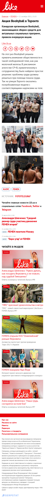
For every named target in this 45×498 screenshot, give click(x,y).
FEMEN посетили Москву (18, 231)
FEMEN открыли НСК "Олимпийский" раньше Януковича (20, 337)
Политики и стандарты (11, 431)
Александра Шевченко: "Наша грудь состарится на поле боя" (20, 402)
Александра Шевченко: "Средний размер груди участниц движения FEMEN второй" (19, 221)
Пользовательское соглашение (15, 434)
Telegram (6, 209)
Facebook (27, 206)
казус (6, 189)
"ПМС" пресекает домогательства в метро (22, 305)
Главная (5, 16)
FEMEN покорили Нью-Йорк (16, 369)
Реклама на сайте (9, 422)
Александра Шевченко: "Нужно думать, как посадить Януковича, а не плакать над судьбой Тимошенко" (21, 273)
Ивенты (5, 425)
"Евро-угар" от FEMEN (16, 239)
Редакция (6, 428)
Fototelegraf (23, 196)
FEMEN (14, 16)
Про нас (5, 420)
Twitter (36, 206)
